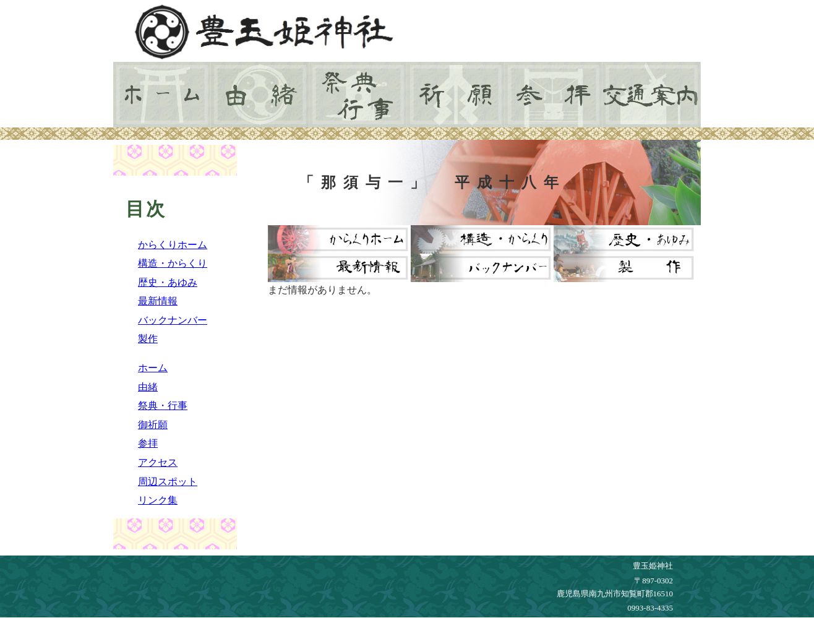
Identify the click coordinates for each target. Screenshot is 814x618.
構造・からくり (172, 263)
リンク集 (158, 500)
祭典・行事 (162, 405)
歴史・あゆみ (167, 282)
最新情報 (158, 301)
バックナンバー (172, 320)
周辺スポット (167, 481)
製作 (148, 338)
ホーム (153, 368)
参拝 (148, 443)
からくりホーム (172, 244)
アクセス (158, 462)
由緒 (148, 387)
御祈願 (153, 424)
